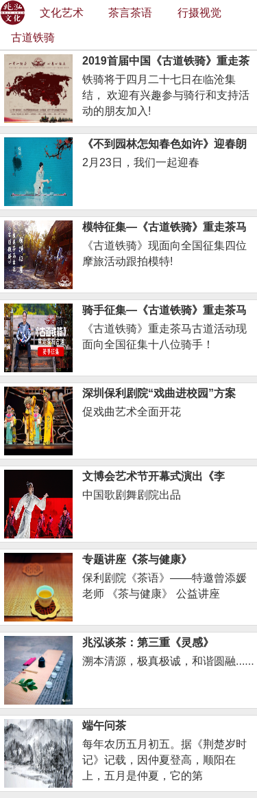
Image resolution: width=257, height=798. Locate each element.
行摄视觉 (199, 13)
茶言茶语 (130, 13)
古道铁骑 (33, 37)
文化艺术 (62, 13)
